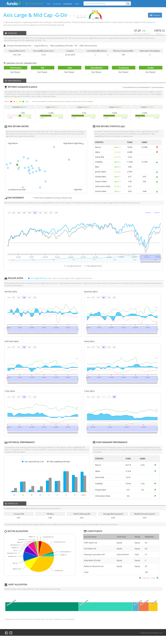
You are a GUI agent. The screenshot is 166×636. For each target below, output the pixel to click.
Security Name (90, 536)
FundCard (67, 3)
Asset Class (121, 536)
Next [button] (153, 578)
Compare (57, 3)
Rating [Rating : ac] (137, 536)
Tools (76, 3)
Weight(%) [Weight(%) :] (149, 536)
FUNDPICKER (34, 3)
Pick (48, 3)
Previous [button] (146, 578)
